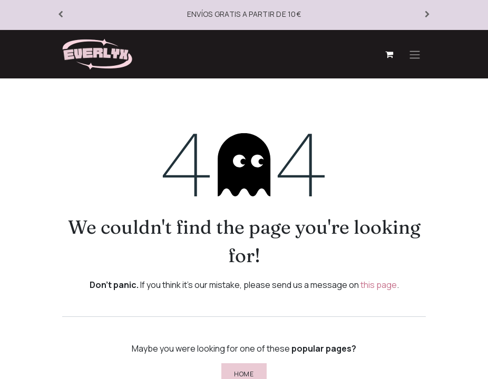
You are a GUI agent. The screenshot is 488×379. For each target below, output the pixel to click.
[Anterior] (60, 14)
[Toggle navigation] (415, 54)
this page (378, 285)
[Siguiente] (427, 14)
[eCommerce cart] (388, 54)
